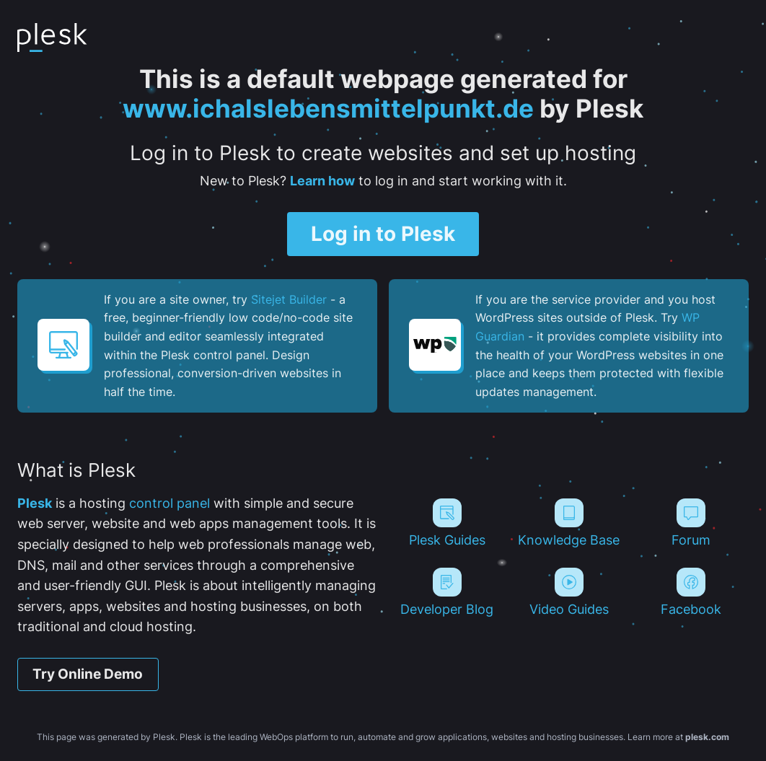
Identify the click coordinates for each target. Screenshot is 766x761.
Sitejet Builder (289, 299)
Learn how (322, 180)
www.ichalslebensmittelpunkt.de (328, 108)
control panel (169, 503)
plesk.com (707, 736)
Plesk (34, 503)
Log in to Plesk (383, 233)
